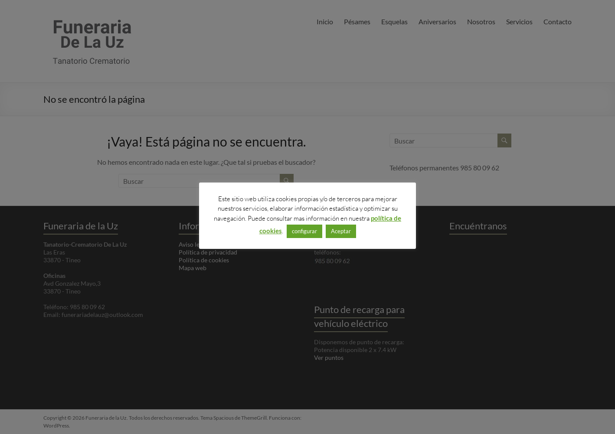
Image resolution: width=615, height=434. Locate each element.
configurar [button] (304, 231)
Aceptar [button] (341, 231)
